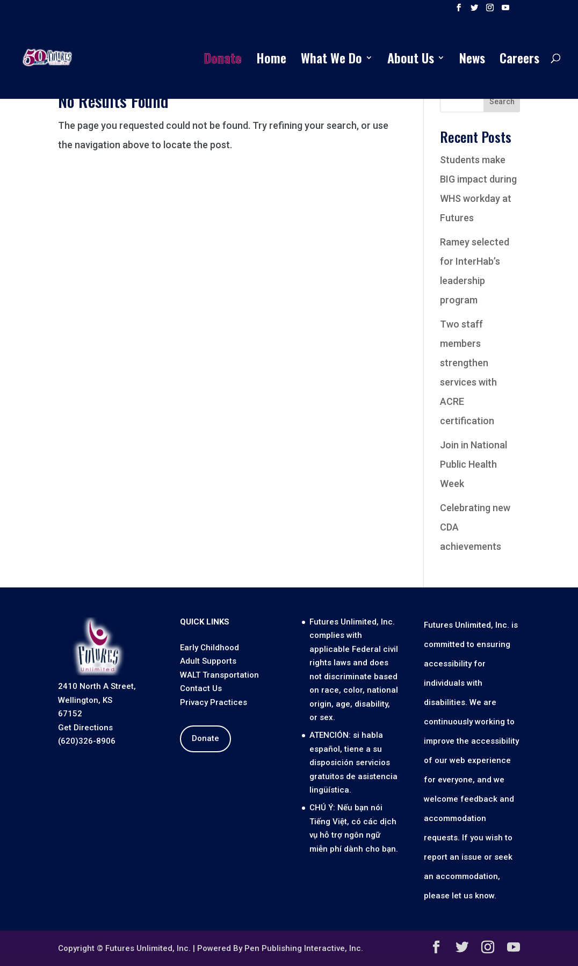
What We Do (331, 60)
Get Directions (85, 727)
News (472, 60)
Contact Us (201, 688)
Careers (519, 60)
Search (502, 101)
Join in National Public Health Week (473, 464)
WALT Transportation (219, 675)
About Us (410, 60)
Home (271, 60)
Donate (223, 60)
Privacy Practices (213, 702)
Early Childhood (209, 647)
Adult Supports (208, 661)
